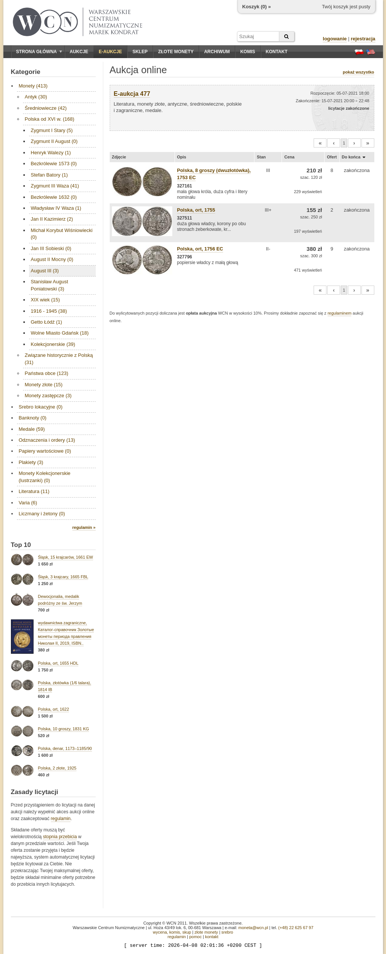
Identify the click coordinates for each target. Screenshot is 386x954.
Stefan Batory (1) (49, 175)
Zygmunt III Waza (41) (55, 186)
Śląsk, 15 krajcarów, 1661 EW (65, 557)
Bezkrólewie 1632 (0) (54, 197)
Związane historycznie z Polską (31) (59, 358)
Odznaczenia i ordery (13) (47, 440)
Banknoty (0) (33, 418)
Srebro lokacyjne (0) (41, 407)
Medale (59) (32, 429)
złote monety (206, 932)
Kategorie (25, 71)
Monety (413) (33, 86)
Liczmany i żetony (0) (42, 513)
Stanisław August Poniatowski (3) (49, 285)
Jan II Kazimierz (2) (52, 219)
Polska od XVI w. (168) (50, 119)
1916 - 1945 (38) (49, 311)
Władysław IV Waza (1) (56, 208)
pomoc (195, 936)
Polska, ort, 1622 (53, 709)
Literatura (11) (34, 491)
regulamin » (84, 527)
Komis (247, 51)
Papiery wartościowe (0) (45, 451)
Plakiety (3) (31, 462)
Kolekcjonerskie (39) (53, 344)
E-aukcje (110, 51)
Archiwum (217, 51)
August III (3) (45, 270)
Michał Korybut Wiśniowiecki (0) (62, 233)
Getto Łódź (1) (46, 322)
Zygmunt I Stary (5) (52, 130)
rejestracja (363, 38)
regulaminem (340, 313)
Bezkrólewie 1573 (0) (54, 163)
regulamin (61, 818)
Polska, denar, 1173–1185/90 (65, 748)
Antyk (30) (36, 97)
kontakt (211, 936)
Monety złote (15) (44, 384)
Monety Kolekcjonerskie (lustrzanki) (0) (44, 476)
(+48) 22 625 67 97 (295, 927)
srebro (227, 932)
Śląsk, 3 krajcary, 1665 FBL (63, 577)
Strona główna (39, 51)
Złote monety (175, 51)
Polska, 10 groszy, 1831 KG (63, 729)
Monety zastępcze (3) (48, 395)
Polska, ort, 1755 (196, 210)
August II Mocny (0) (52, 259)
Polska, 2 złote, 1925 (57, 768)
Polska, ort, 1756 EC (200, 249)
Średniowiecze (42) (46, 108)
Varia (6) (28, 502)
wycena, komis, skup (172, 932)
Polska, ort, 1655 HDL (58, 663)
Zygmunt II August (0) (54, 141)
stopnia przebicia (60, 836)
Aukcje (79, 51)
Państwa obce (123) (47, 373)
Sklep (139, 51)
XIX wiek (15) (45, 300)
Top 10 (21, 544)
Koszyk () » (256, 6)
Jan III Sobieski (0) (51, 248)
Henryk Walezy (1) (51, 152)
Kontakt (277, 51)
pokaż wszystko (358, 72)
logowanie (335, 38)
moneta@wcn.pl (253, 927)
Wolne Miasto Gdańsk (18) (60, 333)
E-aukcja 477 (132, 94)
